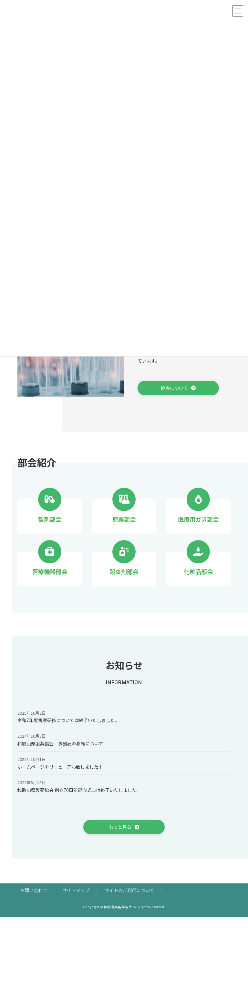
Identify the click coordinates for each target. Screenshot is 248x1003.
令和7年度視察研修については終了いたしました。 (68, 720)
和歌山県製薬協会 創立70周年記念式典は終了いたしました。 (79, 790)
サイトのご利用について (129, 890)
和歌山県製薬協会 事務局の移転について (60, 743)
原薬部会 (124, 519)
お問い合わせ (33, 890)
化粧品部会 (198, 571)
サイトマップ (75, 890)
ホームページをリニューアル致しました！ (60, 766)
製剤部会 (49, 519)
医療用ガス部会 (198, 519)
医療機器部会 (49, 571)
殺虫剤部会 (124, 571)
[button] (178, 388)
